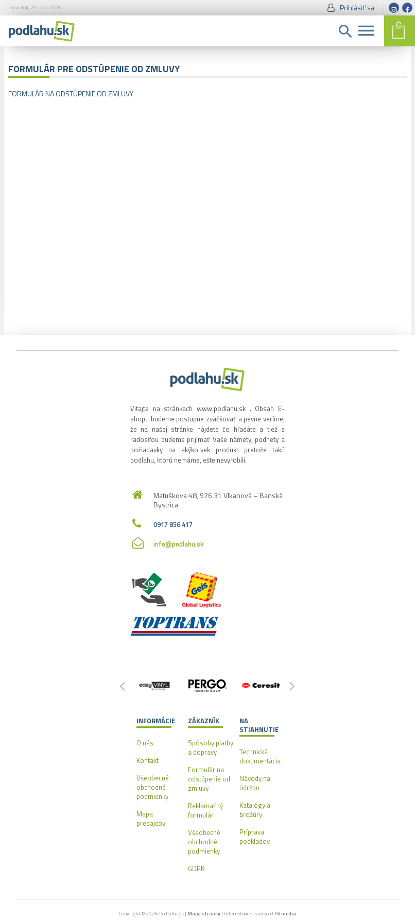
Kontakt (147, 760)
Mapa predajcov (150, 818)
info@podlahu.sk (178, 544)
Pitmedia (285, 913)
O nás (144, 743)
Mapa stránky (203, 913)
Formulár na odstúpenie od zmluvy (209, 778)
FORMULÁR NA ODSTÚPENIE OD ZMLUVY (70, 93)
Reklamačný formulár (205, 810)
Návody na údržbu (254, 783)
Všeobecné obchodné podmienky (152, 787)
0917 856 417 (173, 524)
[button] (292, 685)
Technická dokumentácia (260, 756)
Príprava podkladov (254, 836)
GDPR (196, 868)
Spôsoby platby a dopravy (210, 747)
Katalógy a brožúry (254, 810)
